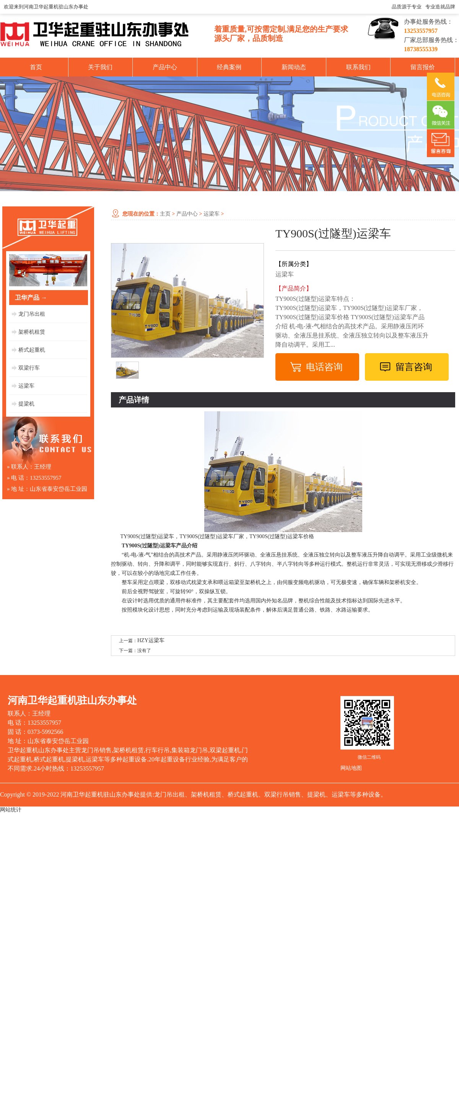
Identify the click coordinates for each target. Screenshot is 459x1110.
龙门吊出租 (31, 314)
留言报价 (422, 67)
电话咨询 (324, 367)
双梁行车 (29, 368)
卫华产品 (31, 297)
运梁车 (26, 386)
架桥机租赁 (31, 332)
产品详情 (134, 400)
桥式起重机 (31, 350)
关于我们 (100, 67)
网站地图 (351, 768)
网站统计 (10, 810)
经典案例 (229, 67)
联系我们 (358, 67)
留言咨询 (414, 367)
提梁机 (26, 404)
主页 (165, 214)
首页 (36, 67)
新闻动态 (294, 67)
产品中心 (165, 67)
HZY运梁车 (150, 640)
